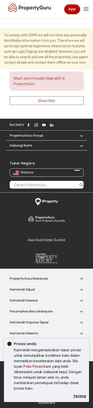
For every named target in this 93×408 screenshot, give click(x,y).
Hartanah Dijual (22, 289)
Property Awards (47, 218)
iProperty (47, 201)
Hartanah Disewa (24, 300)
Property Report (47, 258)
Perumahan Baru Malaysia (31, 311)
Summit (47, 239)
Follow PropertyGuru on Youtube (43, 125)
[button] (79, 135)
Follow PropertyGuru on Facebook (28, 125)
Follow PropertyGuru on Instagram (36, 125)
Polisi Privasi (33, 366)
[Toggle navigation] (86, 9)
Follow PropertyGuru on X (58, 125)
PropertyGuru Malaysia (29, 278)
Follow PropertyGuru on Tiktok (63, 125)
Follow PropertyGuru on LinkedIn (51, 125)
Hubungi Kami (21, 145)
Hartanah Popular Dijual (29, 322)
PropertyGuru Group (26, 135)
